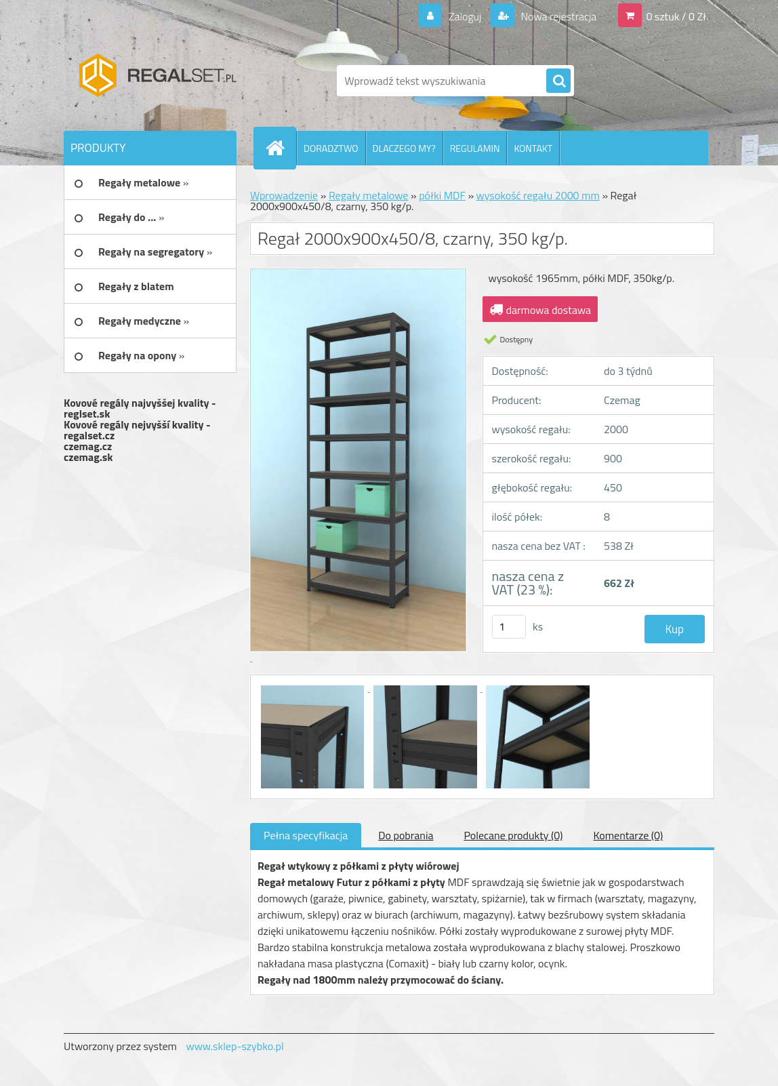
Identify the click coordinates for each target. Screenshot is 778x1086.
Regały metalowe (369, 195)
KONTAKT (533, 148)
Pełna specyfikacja (306, 835)
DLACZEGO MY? (404, 148)
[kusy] (509, 627)
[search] (558, 81)
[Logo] (157, 81)
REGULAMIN (475, 148)
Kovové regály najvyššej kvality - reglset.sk (140, 408)
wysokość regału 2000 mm (538, 195)
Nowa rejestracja (557, 16)
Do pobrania (405, 835)
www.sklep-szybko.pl (234, 1046)
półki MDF (442, 195)
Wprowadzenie (284, 195)
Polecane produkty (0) (513, 835)
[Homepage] (280, 148)
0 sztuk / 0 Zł (676, 16)
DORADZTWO (331, 148)
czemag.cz (88, 446)
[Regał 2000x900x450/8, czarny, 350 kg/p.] (314, 687)
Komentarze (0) (628, 835)
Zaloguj (464, 16)
